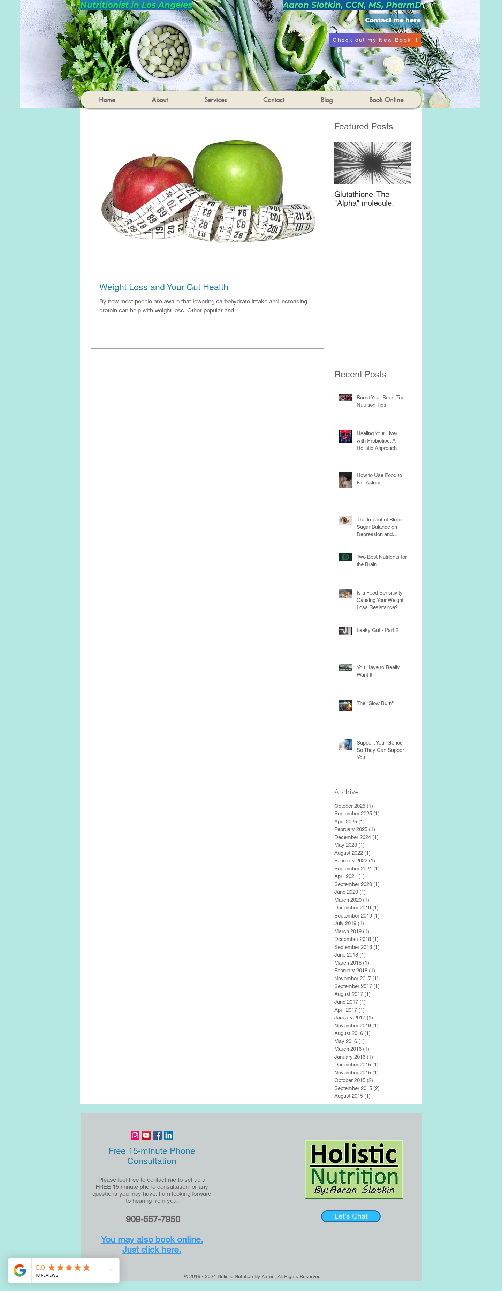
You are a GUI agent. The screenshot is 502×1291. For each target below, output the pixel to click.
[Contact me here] (393, 21)
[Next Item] (400, 163)
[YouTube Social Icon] (146, 1135)
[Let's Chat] (351, 1216)
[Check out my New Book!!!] (375, 40)
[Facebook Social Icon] (157, 1135)
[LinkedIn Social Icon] (168, 1135)
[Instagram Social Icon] (135, 1135)
